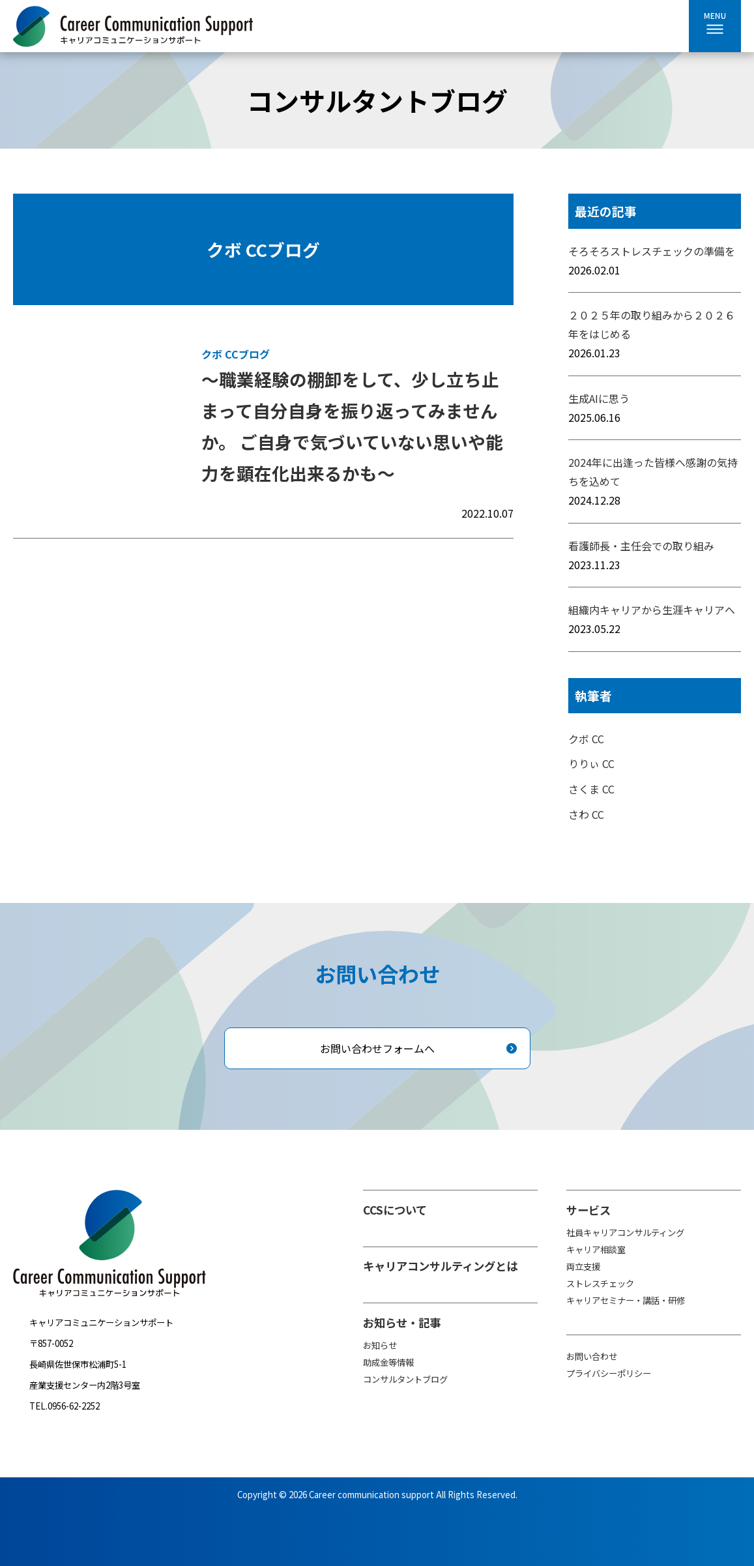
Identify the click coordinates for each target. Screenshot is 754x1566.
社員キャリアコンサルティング (625, 1232)
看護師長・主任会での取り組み (641, 546)
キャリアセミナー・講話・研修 (625, 1300)
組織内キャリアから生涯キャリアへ (651, 609)
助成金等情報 (388, 1362)
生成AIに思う (599, 398)
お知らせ (380, 1345)
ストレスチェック (600, 1283)
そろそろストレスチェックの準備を (651, 251)
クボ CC (586, 738)
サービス (588, 1210)
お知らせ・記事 (402, 1322)
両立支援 (583, 1266)
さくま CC (591, 789)
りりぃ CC (591, 763)
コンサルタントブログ (405, 1379)
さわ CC (586, 814)
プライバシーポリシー (608, 1373)
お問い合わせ (591, 1356)
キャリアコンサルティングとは (440, 1266)
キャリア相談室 (596, 1249)
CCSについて (395, 1210)
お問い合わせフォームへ (377, 1048)
